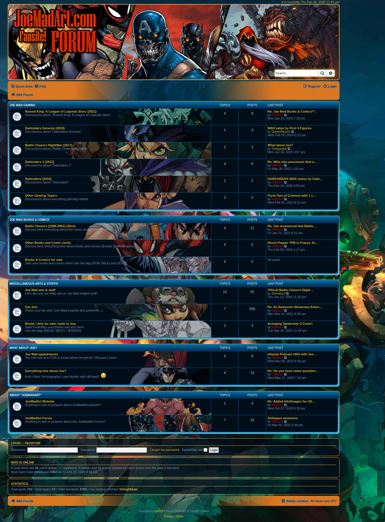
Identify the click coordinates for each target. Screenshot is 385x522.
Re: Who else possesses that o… (292, 162)
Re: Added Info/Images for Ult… (291, 401)
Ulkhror (277, 115)
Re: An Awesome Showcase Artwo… (295, 307)
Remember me (194, 449)
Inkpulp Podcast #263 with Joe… (292, 354)
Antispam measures (283, 418)
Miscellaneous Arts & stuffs (34, 283)
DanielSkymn (281, 131)
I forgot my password (164, 449)
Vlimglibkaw (128, 489)
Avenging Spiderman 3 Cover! (290, 323)
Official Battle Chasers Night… (291, 290)
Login (15, 443)
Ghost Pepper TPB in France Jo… (293, 242)
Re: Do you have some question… (293, 371)
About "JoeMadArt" (25, 395)
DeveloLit (278, 293)
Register (33, 443)
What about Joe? (280, 145)
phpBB (158, 511)
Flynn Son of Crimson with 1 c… (292, 195)
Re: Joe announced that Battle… (292, 226)
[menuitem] (40, 86)
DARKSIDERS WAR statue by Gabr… (295, 179)
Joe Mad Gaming (22, 105)
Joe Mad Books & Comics (29, 219)
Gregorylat (279, 148)
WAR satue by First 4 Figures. (290, 128)
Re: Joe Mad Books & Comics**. (292, 111)
